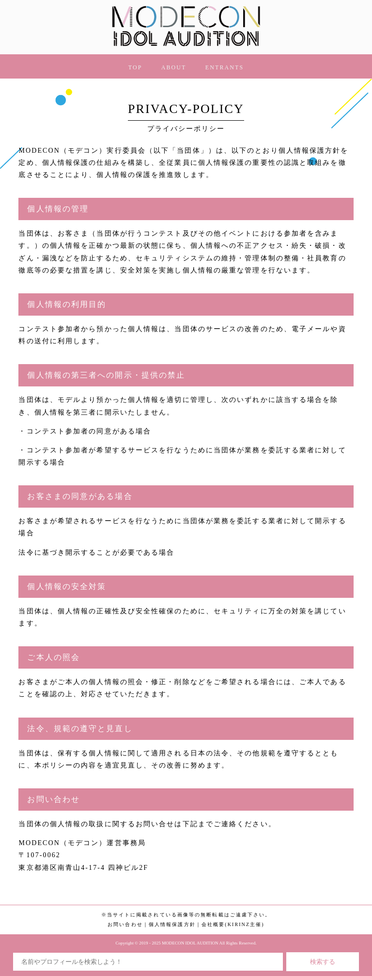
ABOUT (173, 67)
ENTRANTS (224, 67)
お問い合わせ (125, 924)
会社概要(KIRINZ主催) (233, 924)
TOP (135, 67)
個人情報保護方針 (172, 924)
